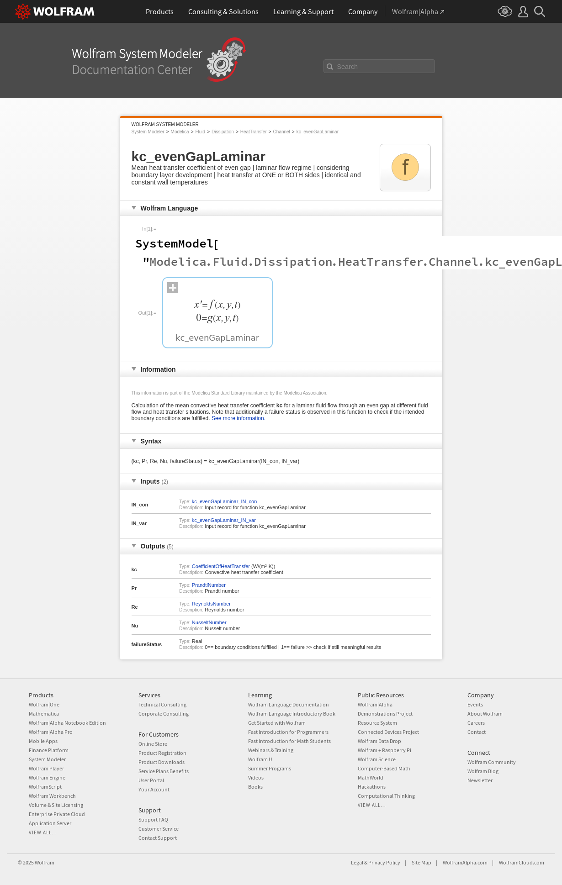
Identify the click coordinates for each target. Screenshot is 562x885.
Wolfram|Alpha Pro (51, 731)
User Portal (151, 780)
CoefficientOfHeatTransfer (221, 566)
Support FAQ (153, 819)
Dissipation (223, 131)
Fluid (200, 131)
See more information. (238, 418)
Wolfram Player (46, 768)
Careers (476, 722)
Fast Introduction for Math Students (289, 741)
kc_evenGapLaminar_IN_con (224, 501)
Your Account (154, 789)
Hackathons (372, 786)
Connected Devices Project (388, 731)
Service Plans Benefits (163, 771)
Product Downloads (161, 762)
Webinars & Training (270, 750)
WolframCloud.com (521, 862)
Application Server (50, 823)
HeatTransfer (253, 131)
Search (347, 66)
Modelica (180, 131)
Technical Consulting (162, 704)
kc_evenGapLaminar (318, 131)
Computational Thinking (386, 795)
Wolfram (44, 862)
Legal (357, 862)
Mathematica (44, 713)
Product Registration (162, 752)
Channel (281, 131)
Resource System (377, 722)
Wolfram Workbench (52, 795)
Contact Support (157, 837)
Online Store (152, 743)
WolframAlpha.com (465, 862)
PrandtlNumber (209, 585)
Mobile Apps (43, 741)
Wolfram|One (44, 704)
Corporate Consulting (163, 713)
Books (255, 786)
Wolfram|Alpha (375, 704)
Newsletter (480, 780)
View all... (43, 832)
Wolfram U (260, 759)
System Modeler (148, 131)
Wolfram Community (491, 762)
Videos (256, 777)
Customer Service (158, 828)
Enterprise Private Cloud (57, 814)
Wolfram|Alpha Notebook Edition (67, 722)
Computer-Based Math (384, 768)
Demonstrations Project (385, 713)
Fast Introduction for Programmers (288, 731)
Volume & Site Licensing (56, 804)
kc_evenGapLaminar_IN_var (224, 520)
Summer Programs (269, 768)
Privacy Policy (384, 862)
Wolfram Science (377, 759)
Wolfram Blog (482, 771)
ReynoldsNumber (211, 603)
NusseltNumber (209, 622)
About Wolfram (485, 713)
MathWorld (370, 777)
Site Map (421, 862)
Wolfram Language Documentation (288, 704)
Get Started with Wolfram (277, 722)
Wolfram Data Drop (379, 741)
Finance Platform (49, 750)
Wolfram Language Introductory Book (291, 713)
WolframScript (45, 786)
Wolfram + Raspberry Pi (384, 750)
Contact (476, 731)
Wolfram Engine (47, 777)
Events (475, 704)
